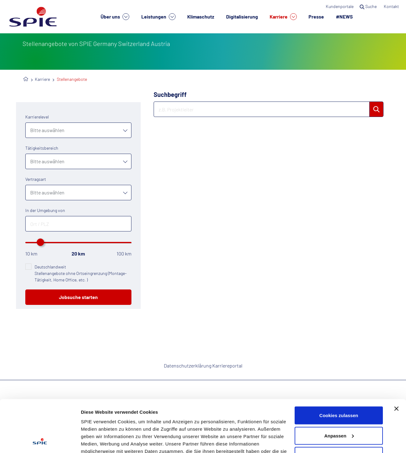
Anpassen (339, 386)
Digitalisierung (242, 16)
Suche (369, 6)
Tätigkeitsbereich (41, 148)
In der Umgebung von (45, 210)
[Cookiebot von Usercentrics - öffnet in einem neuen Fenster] (40, 441)
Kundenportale (340, 6)
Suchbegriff (170, 94)
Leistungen (158, 16)
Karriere (283, 16)
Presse (316, 16)
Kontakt (392, 6)
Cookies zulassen (338, 366)
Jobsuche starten (78, 297)
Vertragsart (35, 179)
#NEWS (344, 16)
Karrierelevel (37, 116)
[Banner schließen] (396, 360)
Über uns (115, 16)
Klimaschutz (200, 16)
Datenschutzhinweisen (126, 424)
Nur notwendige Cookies (339, 406)
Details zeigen (96, 440)
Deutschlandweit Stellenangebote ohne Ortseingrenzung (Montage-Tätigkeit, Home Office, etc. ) (80, 273)
